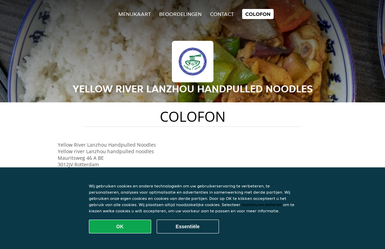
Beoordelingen (180, 14)
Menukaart (134, 14)
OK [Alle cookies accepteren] (119, 226)
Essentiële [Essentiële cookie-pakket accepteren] (188, 226)
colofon (258, 14)
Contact (222, 14)
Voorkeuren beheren (261, 204)
